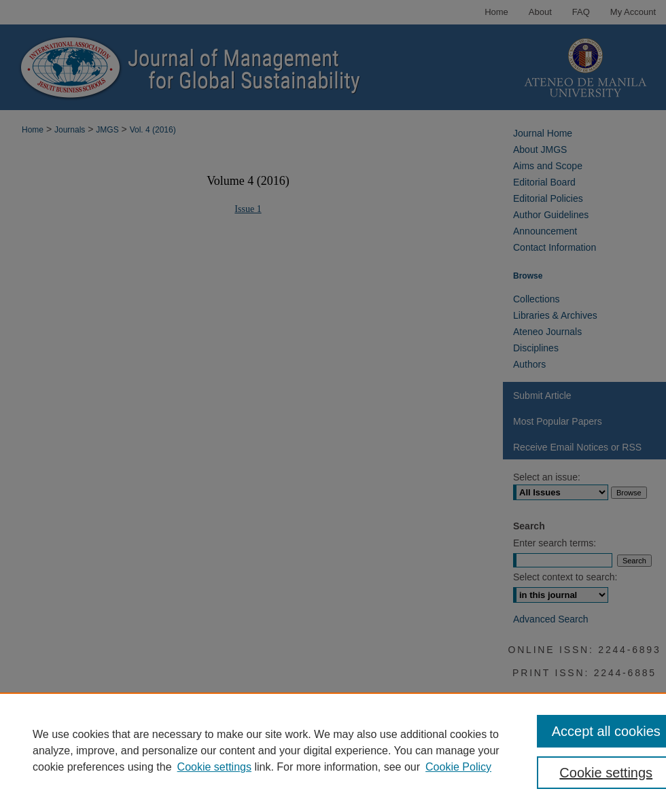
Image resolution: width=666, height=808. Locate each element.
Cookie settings (214, 767)
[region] (333, 750)
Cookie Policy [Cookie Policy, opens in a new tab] (458, 767)
